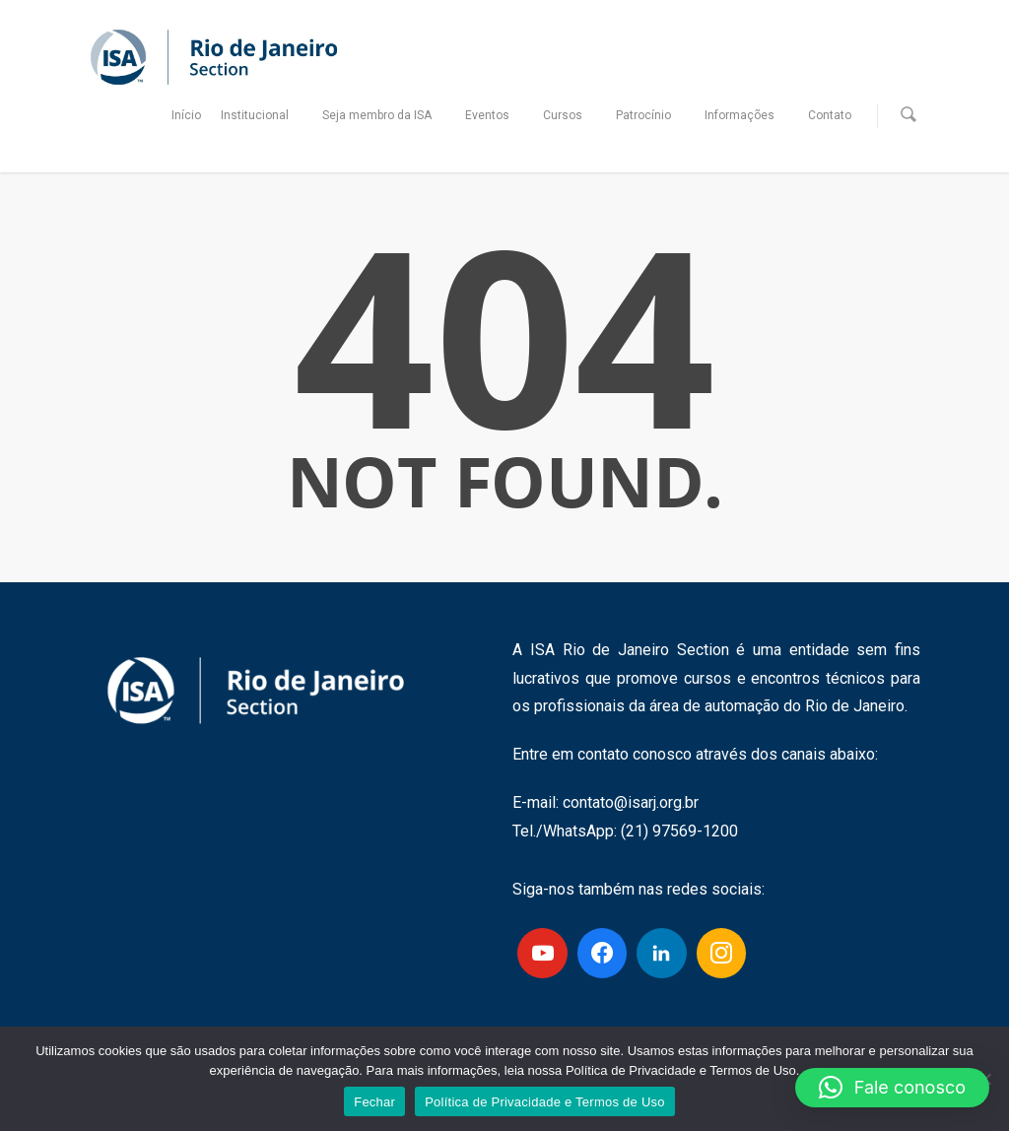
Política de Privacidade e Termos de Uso (545, 1102)
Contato (829, 115)
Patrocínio (651, 115)
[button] (892, 1087)
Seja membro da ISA (384, 115)
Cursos (570, 115)
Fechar (374, 1102)
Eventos (495, 115)
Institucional (262, 115)
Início (186, 115)
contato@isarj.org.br (631, 802)
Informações (747, 115)
